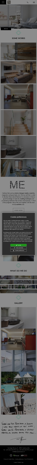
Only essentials (18, 248)
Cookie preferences (18, 250)
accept (18, 245)
